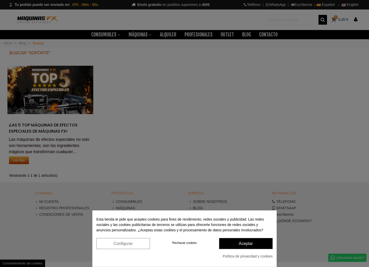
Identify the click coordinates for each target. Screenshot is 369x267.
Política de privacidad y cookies (248, 256)
